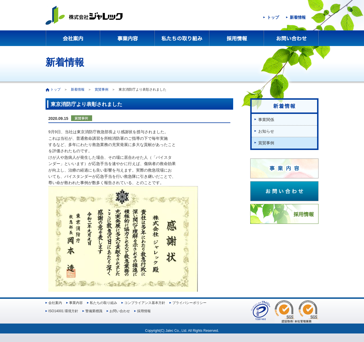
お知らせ (266, 131)
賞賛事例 (101, 89)
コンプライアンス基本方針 (144, 303)
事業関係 (266, 119)
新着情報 (298, 17)
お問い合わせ (291, 38)
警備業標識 (93, 311)
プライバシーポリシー (189, 303)
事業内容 (127, 38)
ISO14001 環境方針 (63, 311)
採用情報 (236, 38)
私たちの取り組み (182, 38)
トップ (273, 17)
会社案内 (73, 38)
